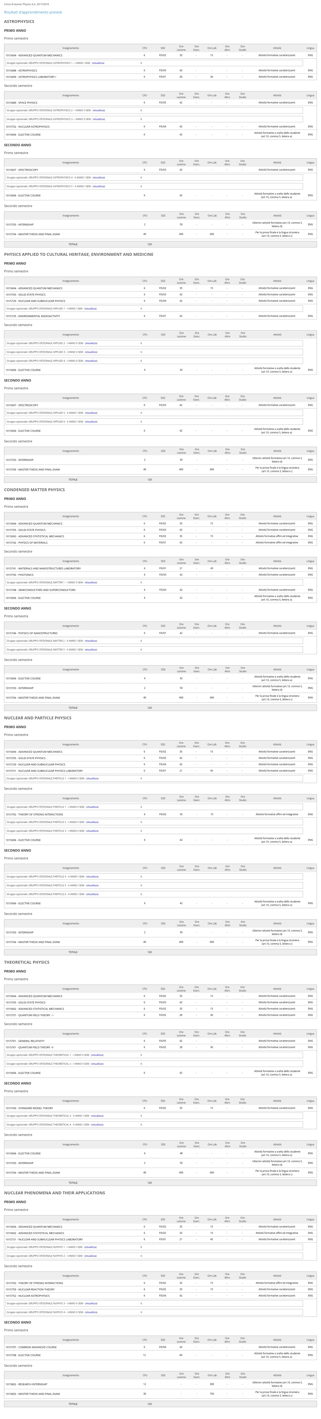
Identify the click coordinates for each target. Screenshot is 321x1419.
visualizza (98, 63)
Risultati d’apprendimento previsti (33, 12)
